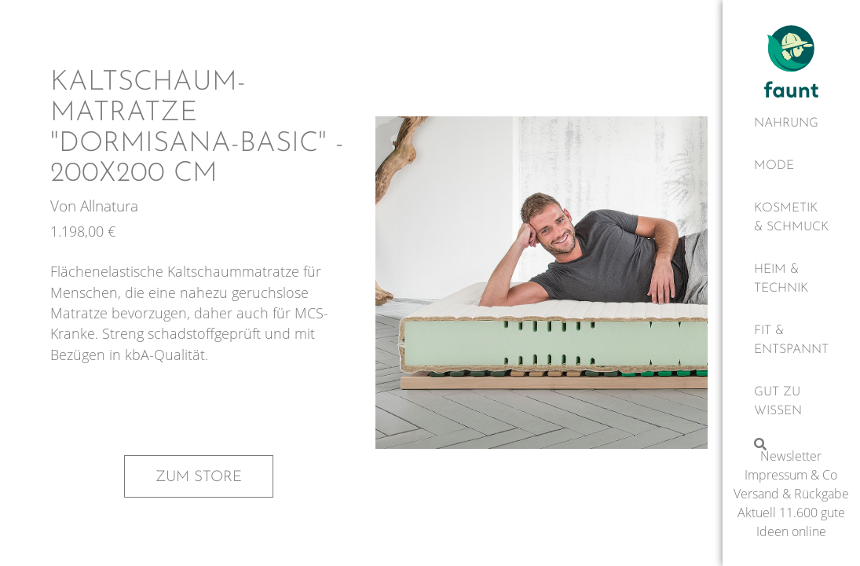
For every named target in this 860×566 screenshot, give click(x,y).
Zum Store (199, 477)
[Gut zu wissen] (791, 401)
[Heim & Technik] (791, 279)
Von (65, 205)
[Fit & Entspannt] (791, 340)
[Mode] (791, 166)
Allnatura (109, 205)
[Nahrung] (791, 123)
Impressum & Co (791, 474)
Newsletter (791, 456)
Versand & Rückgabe (791, 493)
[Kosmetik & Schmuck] (791, 217)
